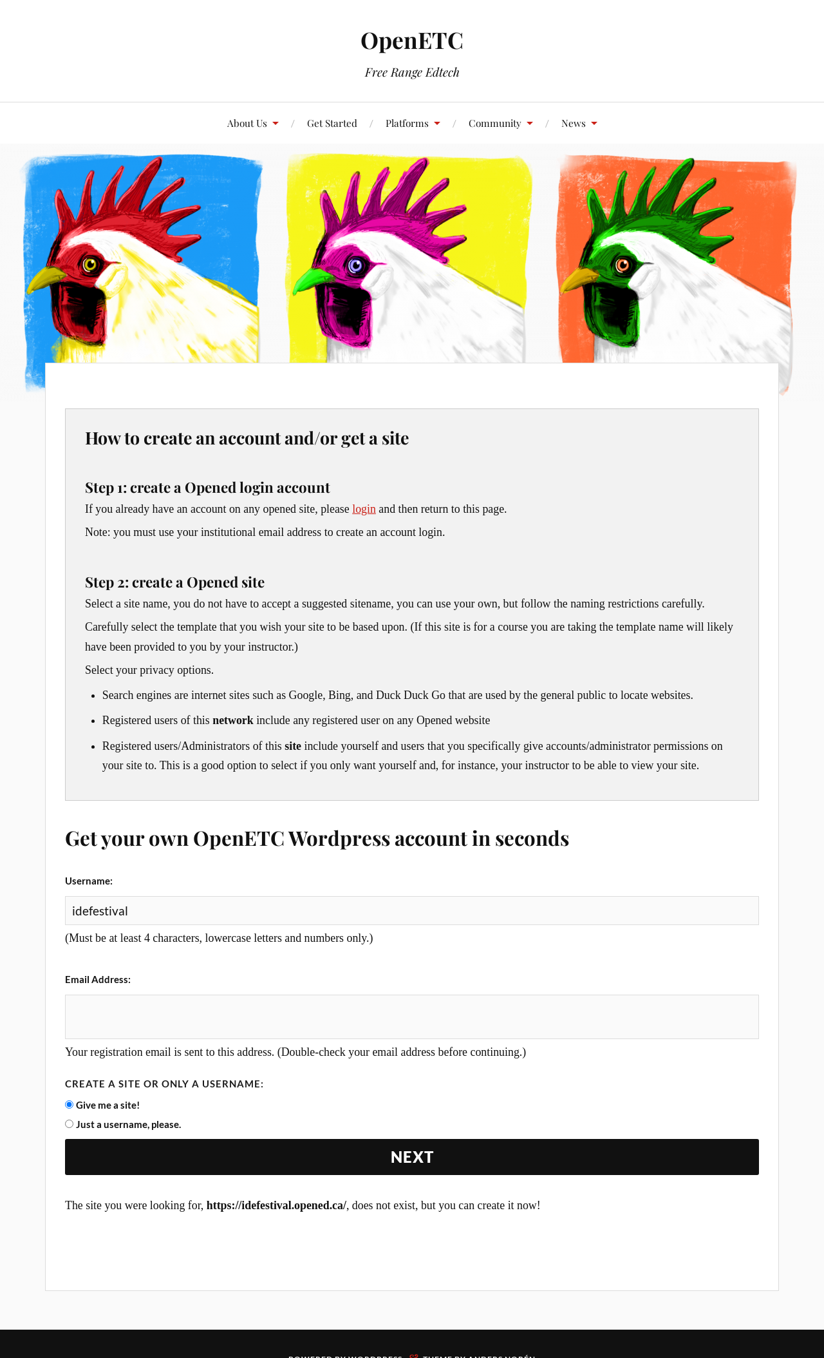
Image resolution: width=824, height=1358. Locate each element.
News (573, 122)
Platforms (407, 122)
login (364, 508)
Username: (89, 880)
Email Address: (98, 979)
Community (495, 122)
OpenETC (412, 39)
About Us (247, 122)
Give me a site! (108, 1106)
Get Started (332, 122)
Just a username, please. (128, 1125)
